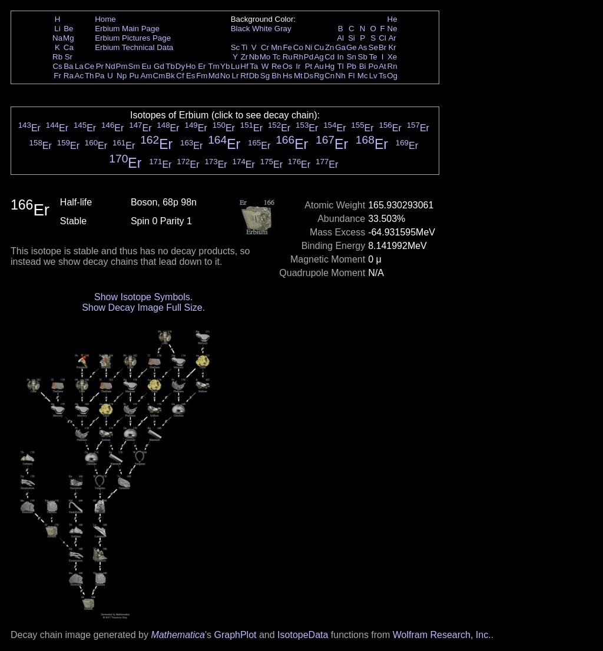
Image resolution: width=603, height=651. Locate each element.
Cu (319, 47)
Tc (276, 56)
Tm (213, 66)
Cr (265, 47)
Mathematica (178, 635)
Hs (287, 75)
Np (122, 75)
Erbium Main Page (127, 28)
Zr (245, 56)
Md (214, 75)
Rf (244, 75)
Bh (276, 75)
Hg (329, 66)
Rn (392, 66)
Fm (201, 75)
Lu (235, 66)
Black (240, 28)
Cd (329, 56)
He (392, 19)
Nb (254, 56)
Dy (180, 66)
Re (276, 66)
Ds (308, 75)
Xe (392, 56)
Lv (373, 75)
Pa (99, 75)
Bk (170, 75)
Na (57, 38)
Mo (265, 56)
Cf (180, 75)
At (382, 66)
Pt (309, 66)
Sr (68, 56)
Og (392, 75)
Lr (235, 75)
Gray (282, 28)
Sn (351, 56)
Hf (244, 66)
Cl (382, 38)
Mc (362, 75)
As (362, 47)
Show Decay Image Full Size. (143, 308)
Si (351, 38)
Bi (362, 66)
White (262, 28)
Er (202, 66)
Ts (382, 75)
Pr (100, 66)
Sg (265, 75)
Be (68, 28)
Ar (392, 38)
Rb (57, 56)
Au (318, 66)
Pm (122, 66)
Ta (254, 66)
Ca (69, 47)
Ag (318, 56)
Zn (329, 47)
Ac (79, 75)
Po (373, 66)
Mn (276, 47)
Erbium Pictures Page (133, 38)
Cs (57, 66)
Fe (287, 47)
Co (298, 47)
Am (147, 75)
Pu (133, 75)
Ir (298, 66)
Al (340, 38)
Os (288, 66)
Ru (288, 56)
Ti (244, 47)
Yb (225, 66)
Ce (89, 66)
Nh (341, 75)
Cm (159, 75)
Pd (308, 56)
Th (89, 75)
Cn (329, 75)
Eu (146, 66)
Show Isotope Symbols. (143, 297)
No (225, 75)
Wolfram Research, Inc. (442, 635)
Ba (68, 66)
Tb (170, 66)
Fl (351, 75)
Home (105, 19)
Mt (298, 75)
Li (57, 28)
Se (373, 47)
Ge (351, 47)
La (79, 66)
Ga (340, 47)
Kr (392, 47)
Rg (319, 75)
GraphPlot (235, 635)
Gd (159, 66)
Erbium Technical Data (134, 47)
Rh (298, 56)
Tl (340, 66)
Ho (190, 66)
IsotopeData (302, 635)
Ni (309, 47)
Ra (69, 75)
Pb (351, 66)
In (340, 56)
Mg (68, 38)
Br (382, 47)
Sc (235, 47)
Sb (362, 56)
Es (191, 75)
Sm (134, 66)
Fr (57, 75)
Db (254, 75)
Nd (110, 66)
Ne (392, 28)
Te (373, 56)
